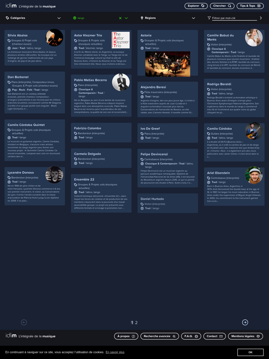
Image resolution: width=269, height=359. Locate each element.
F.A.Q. (191, 336)
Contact (214, 336)
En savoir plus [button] (115, 352)
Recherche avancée (160, 336)
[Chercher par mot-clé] (222, 6)
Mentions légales (245, 336)
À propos (126, 336)
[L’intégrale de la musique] (31, 5)
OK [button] (250, 352)
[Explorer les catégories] (196, 6)
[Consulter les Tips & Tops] (250, 6)
